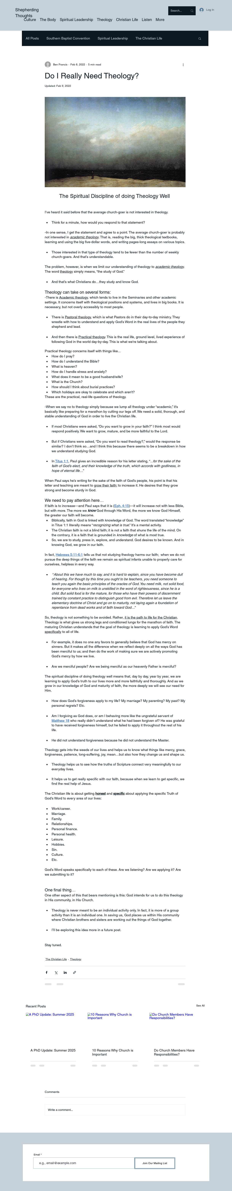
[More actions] (183, 64)
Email (37, 1154)
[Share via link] (74, 972)
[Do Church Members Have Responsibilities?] (176, 1028)
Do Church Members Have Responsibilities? (174, 1052)
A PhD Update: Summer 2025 (53, 1050)
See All (200, 1005)
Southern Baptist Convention (68, 38)
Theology (75, 959)
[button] (200, 38)
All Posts (32, 38)
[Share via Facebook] (46, 972)
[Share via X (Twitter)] (56, 972)
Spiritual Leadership (113, 38)
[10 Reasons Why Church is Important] (115, 1028)
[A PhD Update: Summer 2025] (53, 1028)
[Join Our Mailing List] (154, 1163)
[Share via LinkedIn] (65, 972)
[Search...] (177, 10)
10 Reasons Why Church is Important (112, 1052)
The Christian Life (149, 38)
